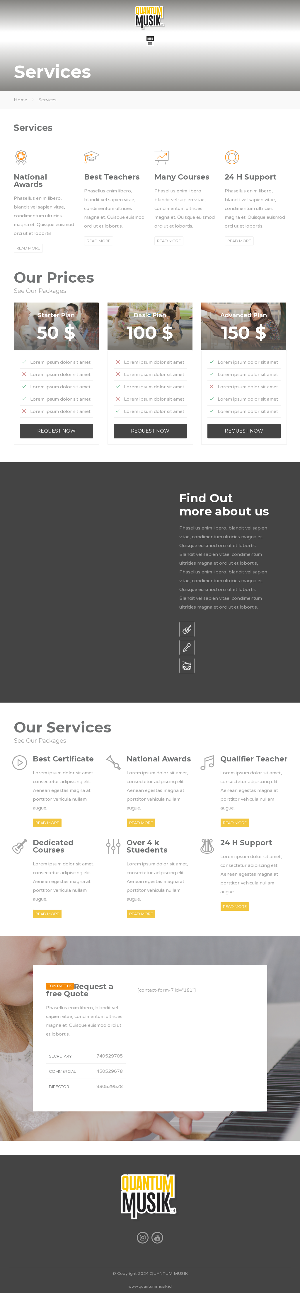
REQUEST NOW (56, 431)
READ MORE (28, 248)
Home (20, 100)
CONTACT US (59, 986)
